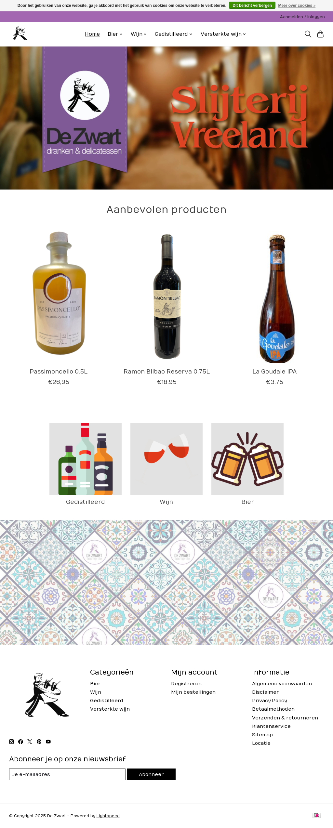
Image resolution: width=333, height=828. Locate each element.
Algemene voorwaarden (282, 684)
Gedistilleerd (85, 502)
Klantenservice (271, 726)
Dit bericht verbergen (252, 5)
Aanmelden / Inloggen (302, 17)
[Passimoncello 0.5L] (58, 297)
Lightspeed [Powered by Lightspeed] (108, 816)
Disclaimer (265, 692)
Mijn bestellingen (193, 692)
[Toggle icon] (308, 34)
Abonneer (151, 774)
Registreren (186, 684)
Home (92, 34)
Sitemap (262, 735)
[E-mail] (67, 774)
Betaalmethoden (273, 709)
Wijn (166, 502)
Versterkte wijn (110, 709)
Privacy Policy (269, 700)
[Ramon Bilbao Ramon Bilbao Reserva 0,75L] (166, 297)
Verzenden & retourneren (285, 718)
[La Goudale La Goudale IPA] (274, 297)
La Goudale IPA (274, 371)
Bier (247, 502)
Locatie (261, 743)
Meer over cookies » (296, 5)
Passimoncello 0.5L (58, 371)
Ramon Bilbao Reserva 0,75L (167, 371)
